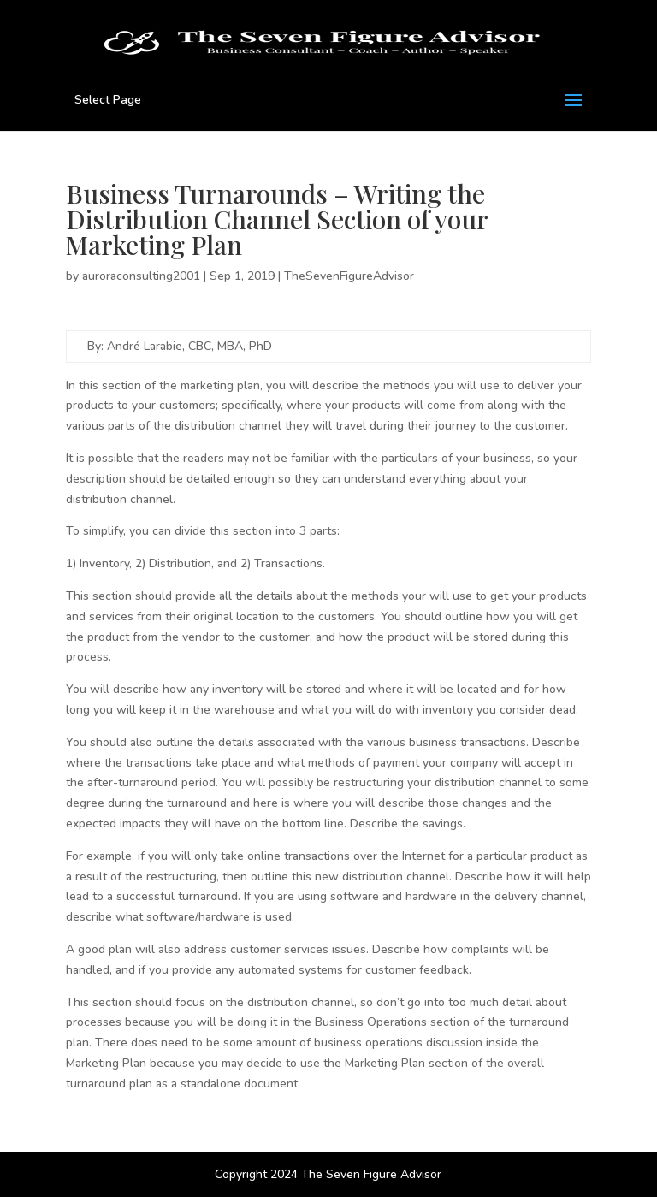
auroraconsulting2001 (141, 276)
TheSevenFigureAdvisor (349, 276)
